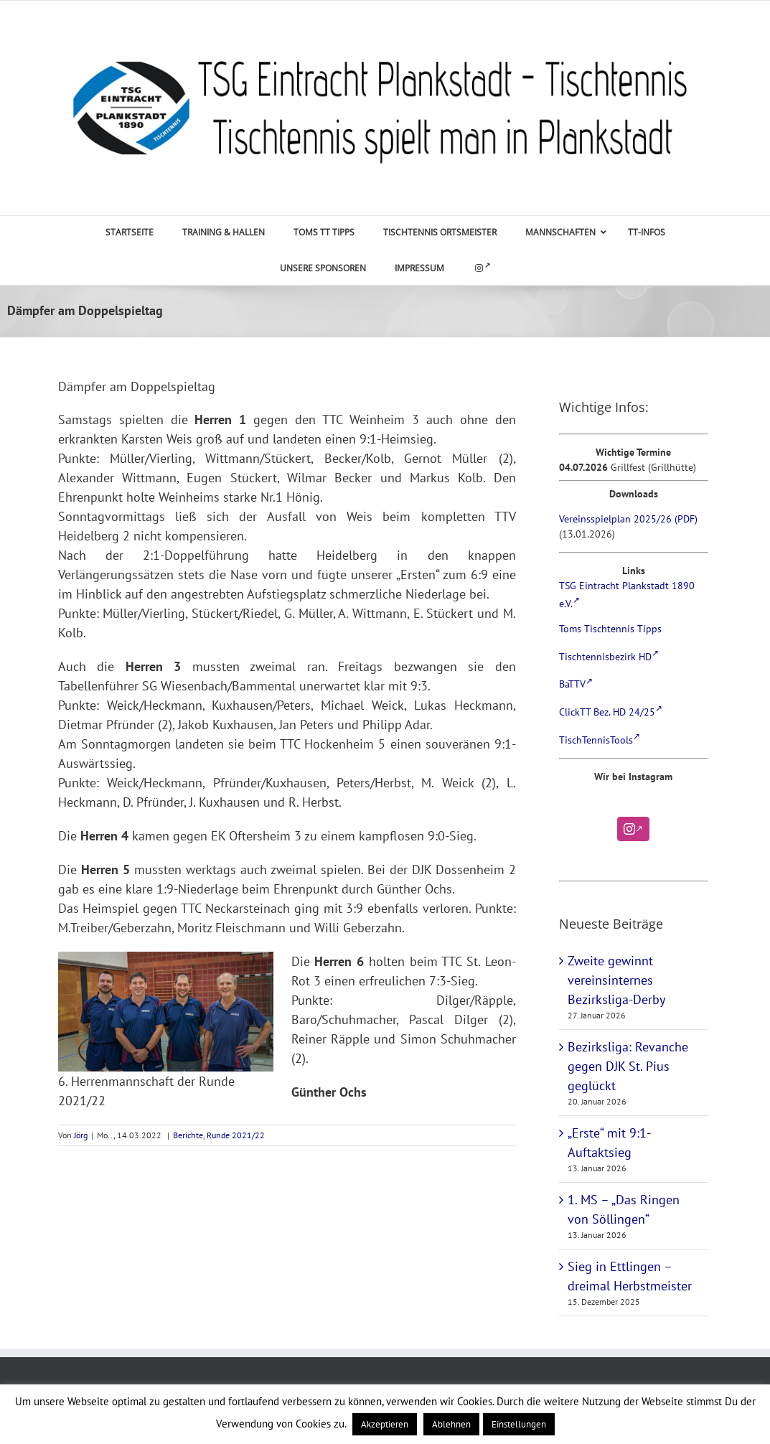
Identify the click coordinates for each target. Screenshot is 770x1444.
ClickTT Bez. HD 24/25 (610, 711)
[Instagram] (633, 829)
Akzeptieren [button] (384, 1424)
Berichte (188, 1135)
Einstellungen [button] (519, 1424)
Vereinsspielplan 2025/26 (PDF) (628, 518)
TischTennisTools (599, 739)
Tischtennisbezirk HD (609, 656)
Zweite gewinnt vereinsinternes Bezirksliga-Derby (616, 980)
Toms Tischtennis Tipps (610, 628)
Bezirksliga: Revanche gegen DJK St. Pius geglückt (628, 1066)
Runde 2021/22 (236, 1135)
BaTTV (576, 684)
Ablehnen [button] (451, 1424)
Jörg (81, 1135)
